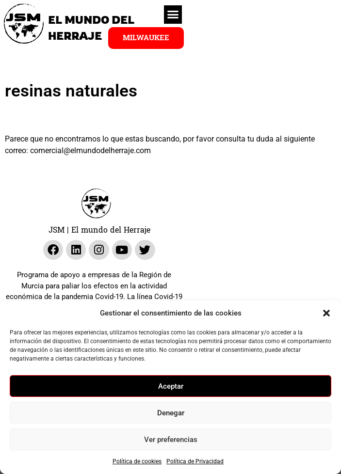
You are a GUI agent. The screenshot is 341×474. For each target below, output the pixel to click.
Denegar (170, 413)
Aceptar (170, 386)
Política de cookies (137, 461)
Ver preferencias (170, 439)
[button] (326, 313)
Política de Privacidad (195, 461)
